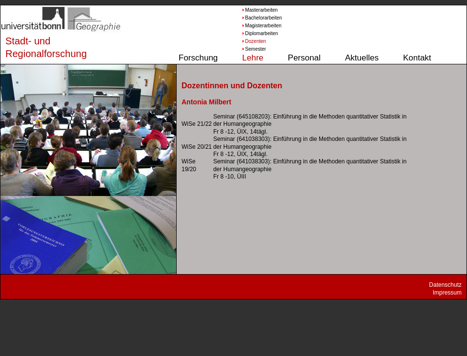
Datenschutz (445, 284)
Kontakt (417, 57)
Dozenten (255, 41)
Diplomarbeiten (259, 33)
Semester (255, 49)
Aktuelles (362, 57)
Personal (304, 57)
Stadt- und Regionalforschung (37, 47)
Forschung (198, 57)
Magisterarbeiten (259, 25)
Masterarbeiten (259, 10)
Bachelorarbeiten (259, 17)
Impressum (447, 292)
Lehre (252, 57)
